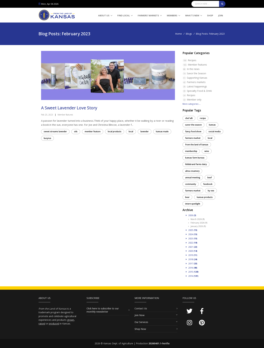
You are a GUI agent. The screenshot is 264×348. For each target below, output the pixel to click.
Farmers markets (196, 82)
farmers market (193, 138)
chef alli (189, 118)
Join (220, 15)
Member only (194, 99)
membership (191, 151)
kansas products (205, 197)
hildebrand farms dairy (196, 164)
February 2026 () (197, 222)
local (131, 131)
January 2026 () (197, 226)
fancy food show (193, 131)
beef (209, 177)
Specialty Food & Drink (199, 90)
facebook (207, 184)
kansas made (162, 131)
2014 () (192, 275)
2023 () (191, 238)
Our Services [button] (141, 322)
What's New (192, 15)
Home (178, 33)
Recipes (192, 60)
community (190, 184)
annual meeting (192, 177)
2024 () (191, 234)
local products (114, 131)
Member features (197, 64)
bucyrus (47, 138)
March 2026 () (196, 219)
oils (75, 131)
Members (172, 15)
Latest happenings (197, 86)
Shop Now (140, 329)
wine (206, 151)
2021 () (191, 246)
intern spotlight (192, 203)
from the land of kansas (196, 144)
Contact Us (141, 308)
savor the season (193, 124)
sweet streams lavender (55, 131)
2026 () (191, 215)
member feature (93, 131)
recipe (203, 118)
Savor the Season (196, 73)
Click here (92, 308)
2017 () (191, 263)
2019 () (191, 255)
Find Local (123, 15)
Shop (210, 15)
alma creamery (192, 171)
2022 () (191, 242)
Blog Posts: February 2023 (210, 33)
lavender (144, 131)
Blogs (189, 33)
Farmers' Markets (148, 15)
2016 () (191, 267)
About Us (103, 15)
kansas (212, 124)
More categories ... (192, 104)
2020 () (191, 250)
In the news (193, 69)
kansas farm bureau (194, 157)
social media (215, 131)
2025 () (191, 230)
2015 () (192, 271)
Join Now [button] (139, 315)
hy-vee (211, 190)
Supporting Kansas (197, 77)
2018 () (191, 259)
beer (187, 197)
